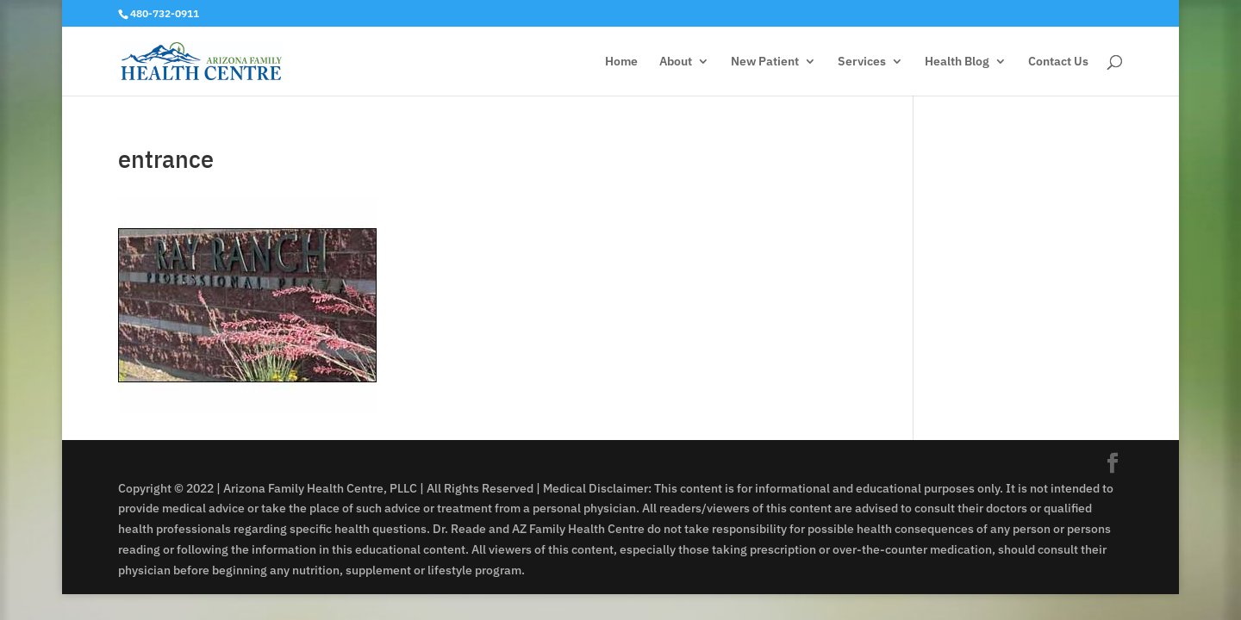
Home (621, 62)
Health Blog (957, 62)
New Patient (765, 62)
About (675, 62)
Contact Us (1058, 62)
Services (862, 62)
